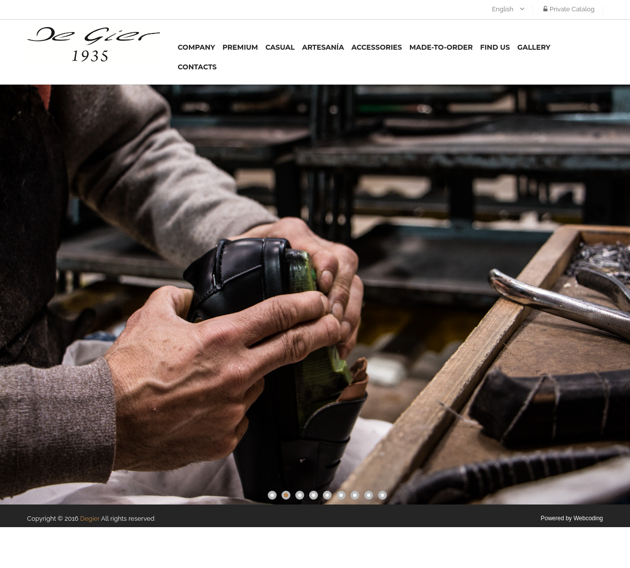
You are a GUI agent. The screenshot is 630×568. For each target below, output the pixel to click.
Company (196, 47)
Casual (280, 47)
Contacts (197, 67)
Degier (90, 518)
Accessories (376, 47)
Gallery (533, 47)
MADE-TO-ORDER (441, 47)
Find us (495, 47)
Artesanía (323, 47)
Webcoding (588, 518)
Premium (240, 47)
